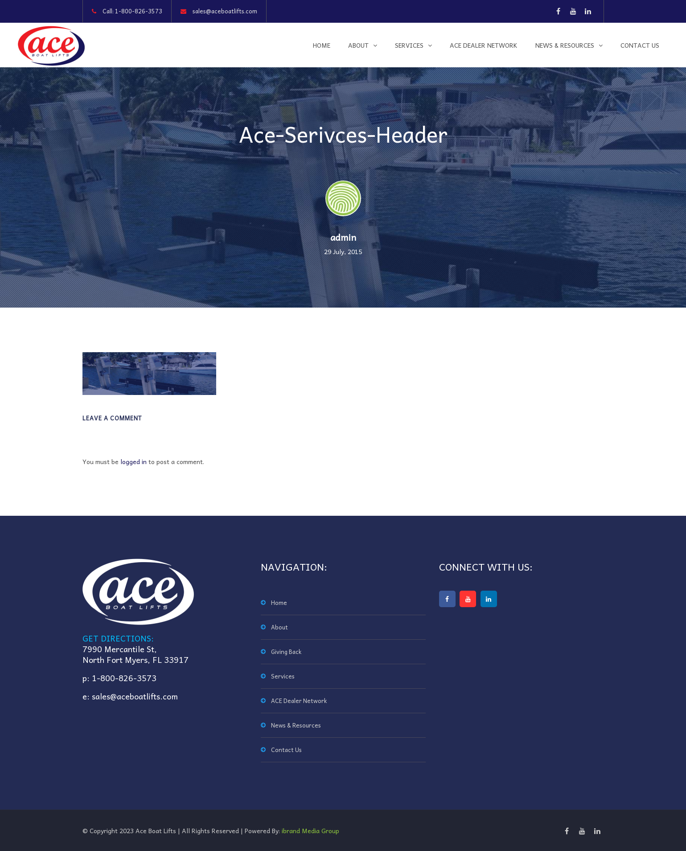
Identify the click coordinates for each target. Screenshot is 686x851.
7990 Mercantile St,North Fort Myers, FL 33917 (135, 654)
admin (343, 237)
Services (409, 45)
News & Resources (564, 45)
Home (321, 45)
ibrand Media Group (310, 830)
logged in (133, 461)
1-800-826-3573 (138, 11)
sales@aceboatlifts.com (225, 11)
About (358, 45)
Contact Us (639, 45)
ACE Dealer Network (484, 45)
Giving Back (286, 651)
